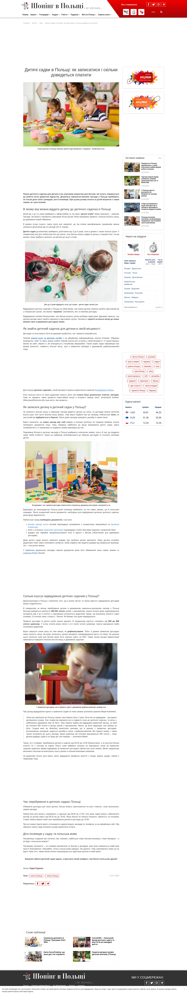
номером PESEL (30, 553)
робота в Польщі (134, 366)
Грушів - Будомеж (131, 288)
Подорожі (75, 14)
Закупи (33, 14)
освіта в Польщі (52, 876)
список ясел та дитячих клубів (46, 338)
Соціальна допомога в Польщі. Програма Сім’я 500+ (54, 940)
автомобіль (155, 376)
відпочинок (144, 381)
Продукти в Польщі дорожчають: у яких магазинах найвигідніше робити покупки (151, 166)
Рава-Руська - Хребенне (130, 282)
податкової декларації (53, 530)
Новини (25, 14)
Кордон (56, 14)
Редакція (72, 985)
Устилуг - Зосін (130, 273)
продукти (132, 381)
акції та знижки (133, 361)
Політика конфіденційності (41, 985)
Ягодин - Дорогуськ (132, 268)
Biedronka (147, 366)
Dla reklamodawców (59, 985)
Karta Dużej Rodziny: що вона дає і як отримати (54, 953)
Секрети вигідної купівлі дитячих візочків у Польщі (104, 953)
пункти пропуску (134, 376)
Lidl (145, 376)
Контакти (81, 985)
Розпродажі (44, 14)
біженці (155, 381)
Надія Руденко (36, 868)
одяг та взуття (135, 385)
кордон (157, 361)
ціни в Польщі (139, 371)
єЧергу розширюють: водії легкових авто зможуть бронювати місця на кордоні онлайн (151, 206)
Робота (65, 14)
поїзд (151, 371)
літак (157, 366)
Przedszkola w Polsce (104, 390)
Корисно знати (104, 14)
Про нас (26, 985)
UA (153, 12)
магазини (151, 357)
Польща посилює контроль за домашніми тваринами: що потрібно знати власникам (151, 220)
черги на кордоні (151, 385)
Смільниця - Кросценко (134, 301)
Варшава (152, 390)
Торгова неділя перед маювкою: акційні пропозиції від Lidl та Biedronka (149, 179)
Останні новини (134, 157)
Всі (160, 158)
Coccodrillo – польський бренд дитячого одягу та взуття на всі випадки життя (103, 941)
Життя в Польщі (89, 14)
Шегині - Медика (131, 297)
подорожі (146, 361)
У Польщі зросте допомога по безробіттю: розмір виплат (149, 193)
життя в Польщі (36, 876)
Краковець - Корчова (133, 293)
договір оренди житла (38, 524)
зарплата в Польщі (138, 390)
